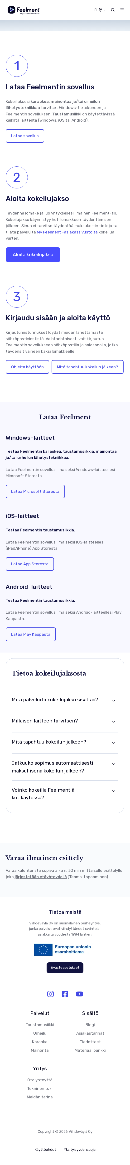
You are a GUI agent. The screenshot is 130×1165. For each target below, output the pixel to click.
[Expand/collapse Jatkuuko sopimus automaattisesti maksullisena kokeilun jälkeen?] (113, 764)
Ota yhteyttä (40, 1080)
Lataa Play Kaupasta (30, 634)
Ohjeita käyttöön (27, 367)
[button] (113, 10)
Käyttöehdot (45, 1149)
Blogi (90, 1024)
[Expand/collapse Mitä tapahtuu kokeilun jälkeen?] (113, 743)
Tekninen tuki (40, 1088)
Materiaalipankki (90, 1050)
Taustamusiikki (40, 1024)
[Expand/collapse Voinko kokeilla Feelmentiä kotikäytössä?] (113, 791)
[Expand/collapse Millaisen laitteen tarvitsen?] (113, 721)
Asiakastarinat (90, 1033)
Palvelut (39, 1013)
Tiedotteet (90, 1041)
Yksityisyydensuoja (80, 1149)
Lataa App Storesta (29, 564)
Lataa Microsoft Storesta (35, 491)
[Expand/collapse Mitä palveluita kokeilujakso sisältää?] (113, 700)
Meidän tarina (40, 1097)
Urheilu (39, 1033)
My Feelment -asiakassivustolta (67, 232)
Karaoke (40, 1041)
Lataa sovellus (25, 135)
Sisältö (90, 1013)
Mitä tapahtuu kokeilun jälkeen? (87, 367)
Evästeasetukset (65, 967)
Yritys (40, 1068)
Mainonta (40, 1050)
